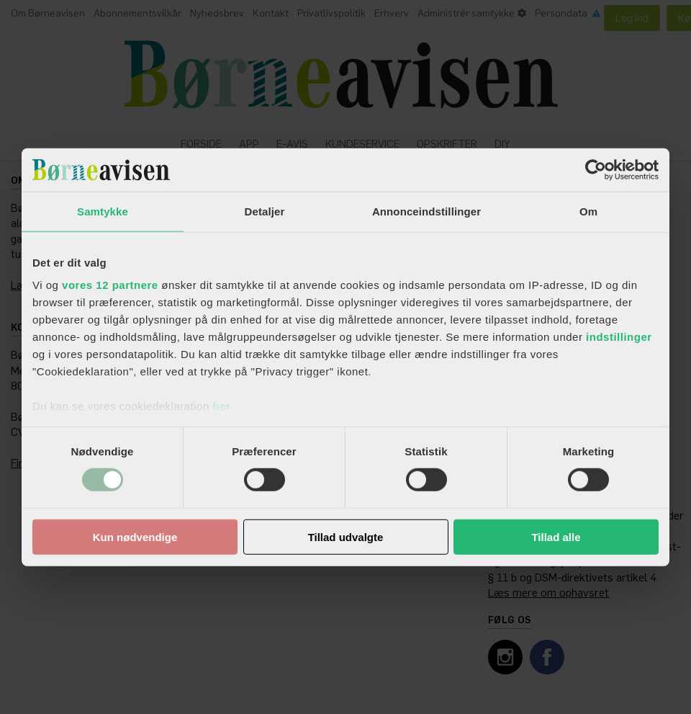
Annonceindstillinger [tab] (426, 211)
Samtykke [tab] (102, 211)
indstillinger (619, 337)
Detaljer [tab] (265, 211)
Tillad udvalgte (346, 537)
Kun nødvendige (135, 537)
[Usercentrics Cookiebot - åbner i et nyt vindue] (596, 169)
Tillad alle (555, 537)
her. (222, 406)
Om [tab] (588, 211)
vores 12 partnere (110, 285)
